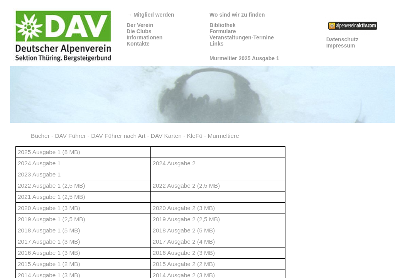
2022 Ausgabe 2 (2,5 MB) (186, 185)
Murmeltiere (223, 135)
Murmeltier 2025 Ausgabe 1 (244, 58)
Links (216, 44)
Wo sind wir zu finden (237, 15)
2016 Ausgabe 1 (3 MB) (49, 252)
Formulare (222, 31)
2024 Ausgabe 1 (39, 163)
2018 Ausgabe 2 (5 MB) (184, 230)
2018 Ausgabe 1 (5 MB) (49, 230)
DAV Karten (166, 135)
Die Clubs (139, 31)
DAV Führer (70, 135)
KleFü (195, 135)
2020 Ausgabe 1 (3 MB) (49, 208)
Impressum (340, 45)
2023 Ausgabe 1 (39, 174)
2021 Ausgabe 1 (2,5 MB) (51, 196)
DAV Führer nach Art (118, 135)
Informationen (144, 37)
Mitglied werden (150, 15)
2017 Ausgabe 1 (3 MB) (49, 241)
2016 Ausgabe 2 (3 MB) (184, 252)
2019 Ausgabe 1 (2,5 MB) (51, 219)
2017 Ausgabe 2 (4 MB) (184, 241)
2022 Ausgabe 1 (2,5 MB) (51, 185)
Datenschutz (342, 39)
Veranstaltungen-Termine (241, 37)
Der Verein (140, 25)
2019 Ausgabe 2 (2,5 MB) (186, 219)
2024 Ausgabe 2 (174, 163)
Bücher (40, 135)
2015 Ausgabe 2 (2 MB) (184, 264)
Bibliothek (222, 25)
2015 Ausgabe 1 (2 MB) (49, 264)
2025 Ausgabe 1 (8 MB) (49, 152)
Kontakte (138, 44)
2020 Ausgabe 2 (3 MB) (184, 208)
